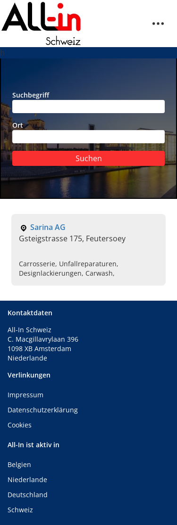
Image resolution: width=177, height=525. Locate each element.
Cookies (20, 424)
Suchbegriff (88, 101)
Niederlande (27, 479)
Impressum (25, 394)
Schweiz (20, 509)
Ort (88, 132)
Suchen (89, 158)
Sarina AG (48, 227)
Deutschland (28, 494)
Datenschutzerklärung (43, 409)
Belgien (19, 464)
